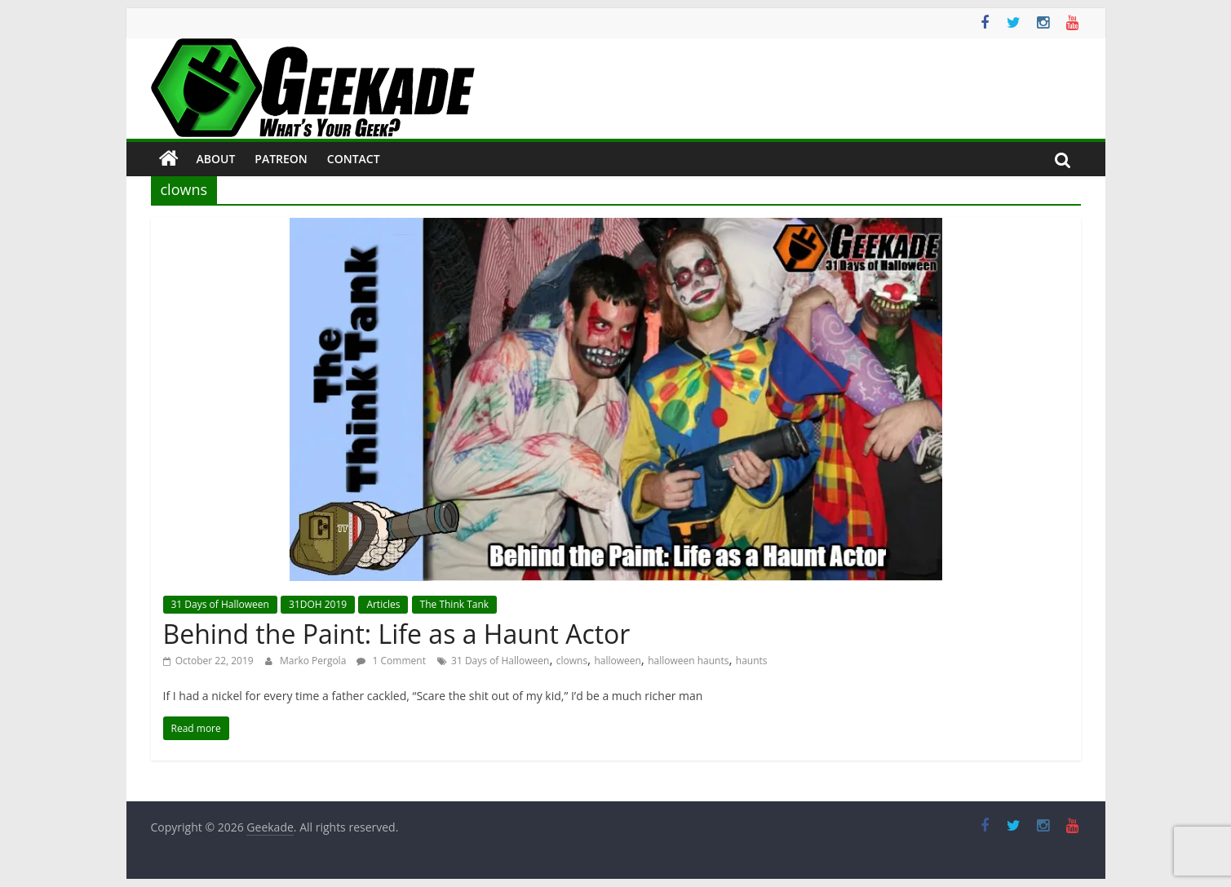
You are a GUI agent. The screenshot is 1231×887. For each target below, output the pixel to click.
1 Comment (390, 660)
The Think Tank (454, 604)
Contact (353, 158)
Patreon (281, 158)
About (216, 158)
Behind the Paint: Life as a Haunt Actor (397, 633)
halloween (617, 660)
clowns (571, 660)
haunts (752, 660)
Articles (383, 604)
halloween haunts (688, 660)
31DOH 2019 (318, 604)
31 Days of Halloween (220, 604)
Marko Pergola (314, 660)
